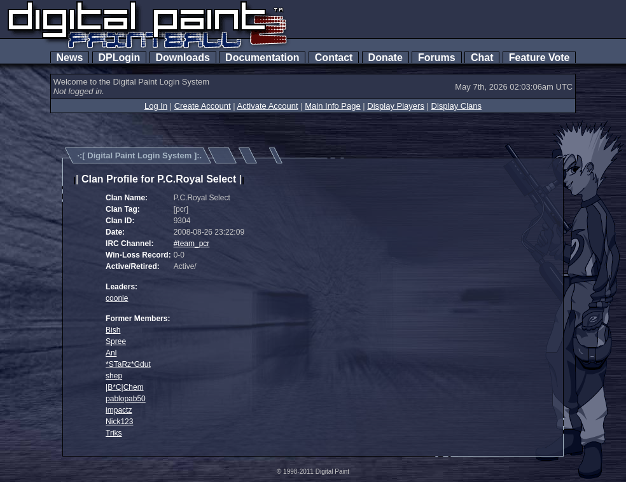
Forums (436, 57)
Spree (116, 341)
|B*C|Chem (125, 387)
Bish (113, 330)
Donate (385, 57)
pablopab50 (126, 398)
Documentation (262, 57)
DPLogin (119, 57)
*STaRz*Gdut (128, 364)
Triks (114, 433)
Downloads (183, 57)
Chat (482, 57)
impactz (119, 410)
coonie (117, 298)
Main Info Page (332, 106)
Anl (111, 352)
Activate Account (267, 106)
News (70, 57)
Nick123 (119, 421)
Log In (155, 106)
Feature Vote (539, 57)
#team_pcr (192, 243)
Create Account (202, 106)
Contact (333, 57)
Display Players (395, 106)
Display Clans (456, 106)
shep (114, 375)
